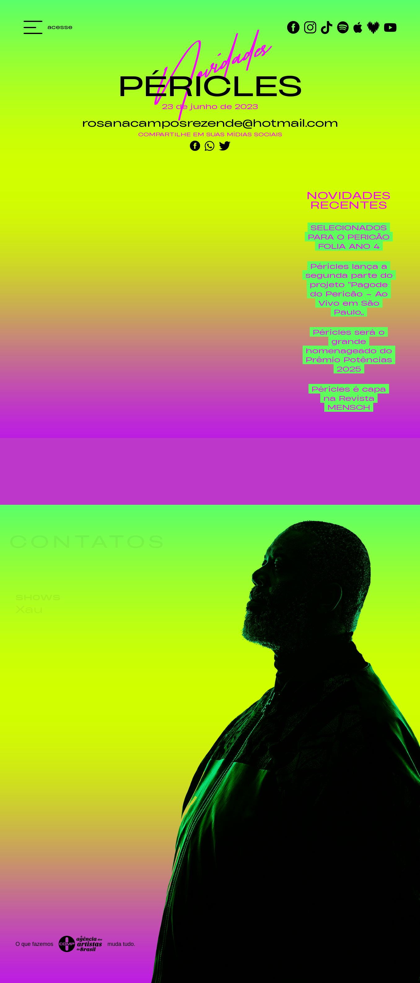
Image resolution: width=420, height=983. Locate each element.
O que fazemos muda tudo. (75, 943)
